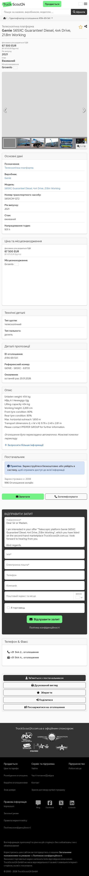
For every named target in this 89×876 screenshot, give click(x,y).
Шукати (79, 11)
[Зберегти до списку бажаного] (80, 27)
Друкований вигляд (44, 685)
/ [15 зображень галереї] (81, 146)
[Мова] (80, 4)
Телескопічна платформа (19, 167)
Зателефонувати (66, 496)
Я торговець (18, 607)
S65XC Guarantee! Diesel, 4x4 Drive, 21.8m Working (32, 188)
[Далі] (84, 110)
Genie (8, 178)
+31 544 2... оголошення (23, 652)
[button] (85, 4)
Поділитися (44, 699)
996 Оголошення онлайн (19, 482)
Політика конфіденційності (44, 627)
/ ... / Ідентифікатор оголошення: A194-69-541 (27, 18)
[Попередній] (5, 110)
